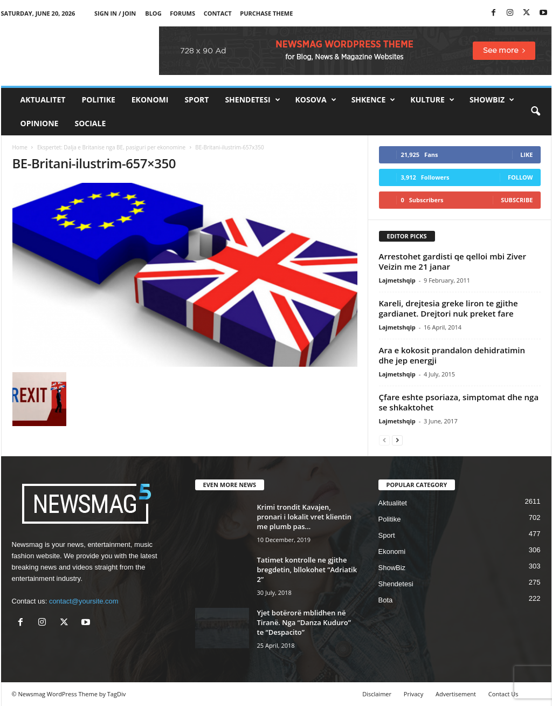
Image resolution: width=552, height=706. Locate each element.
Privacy (413, 694)
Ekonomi (150, 99)
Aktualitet (43, 99)
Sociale (90, 123)
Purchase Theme (266, 13)
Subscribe (517, 200)
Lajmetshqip (397, 280)
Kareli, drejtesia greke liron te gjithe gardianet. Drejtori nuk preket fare (448, 308)
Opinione (39, 123)
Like (526, 154)
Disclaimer (376, 694)
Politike (98, 99)
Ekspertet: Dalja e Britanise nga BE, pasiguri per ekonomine (111, 147)
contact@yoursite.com (84, 601)
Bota (385, 600)
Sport (196, 99)
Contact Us (503, 694)
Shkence (373, 100)
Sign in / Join (115, 13)
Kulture (432, 100)
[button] (535, 112)
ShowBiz (492, 100)
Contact (218, 13)
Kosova (315, 100)
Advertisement (456, 694)
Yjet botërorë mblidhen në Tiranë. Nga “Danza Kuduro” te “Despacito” (304, 622)
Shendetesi (252, 100)
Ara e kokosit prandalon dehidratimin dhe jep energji (452, 355)
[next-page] (397, 439)
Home (19, 147)
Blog (153, 13)
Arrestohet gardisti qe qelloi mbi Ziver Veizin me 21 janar (452, 261)
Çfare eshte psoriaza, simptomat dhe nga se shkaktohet (459, 402)
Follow (520, 177)
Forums (182, 13)
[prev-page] (384, 439)
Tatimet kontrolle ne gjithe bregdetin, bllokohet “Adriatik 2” (307, 569)
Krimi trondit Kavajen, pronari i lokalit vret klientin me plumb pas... (304, 516)
